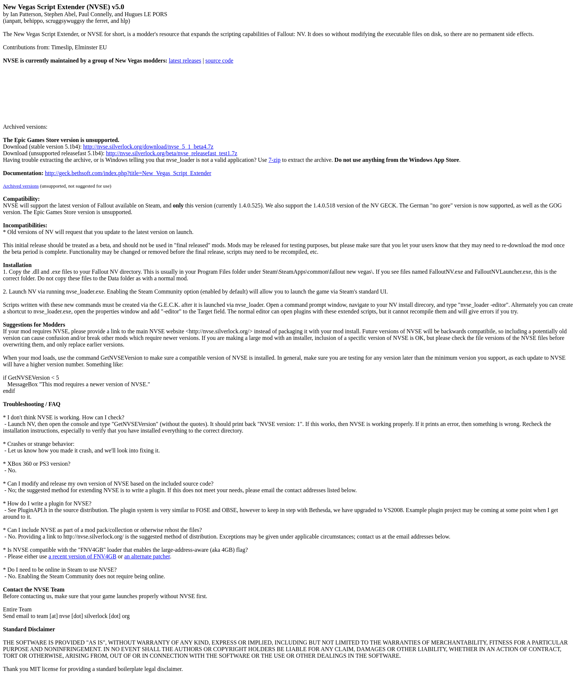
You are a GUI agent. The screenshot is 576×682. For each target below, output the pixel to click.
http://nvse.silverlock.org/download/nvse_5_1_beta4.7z (148, 146)
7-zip (275, 160)
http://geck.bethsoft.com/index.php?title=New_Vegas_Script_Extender (128, 173)
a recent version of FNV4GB (82, 556)
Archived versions (21, 186)
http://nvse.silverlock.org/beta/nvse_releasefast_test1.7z (171, 153)
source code (219, 60)
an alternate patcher (147, 556)
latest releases (185, 60)
